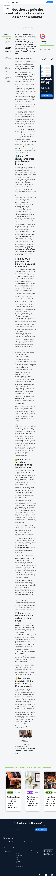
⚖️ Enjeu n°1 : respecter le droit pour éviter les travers (8, 41)
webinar (30, 298)
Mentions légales (18, 862)
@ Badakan (27, 744)
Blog (17, 857)
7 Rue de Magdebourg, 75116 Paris (32, 852)
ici (23, 146)
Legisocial (29, 61)
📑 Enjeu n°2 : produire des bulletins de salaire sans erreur (8, 51)
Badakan (20, 129)
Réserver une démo (47, 95)
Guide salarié (19, 855)
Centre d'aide (19, 850)
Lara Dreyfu (27, 743)
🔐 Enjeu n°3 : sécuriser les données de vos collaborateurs (8, 60)
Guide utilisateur (18, 852)
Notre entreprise (7, 850)
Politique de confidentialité (19, 865)
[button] (7, 2)
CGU (17, 859)
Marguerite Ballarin (27, 737)
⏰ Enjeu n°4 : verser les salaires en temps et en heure (8, 68)
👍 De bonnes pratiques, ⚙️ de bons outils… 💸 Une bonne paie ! (8, 78)
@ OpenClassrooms (25, 741)
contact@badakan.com (33, 850)
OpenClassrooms (26, 133)
